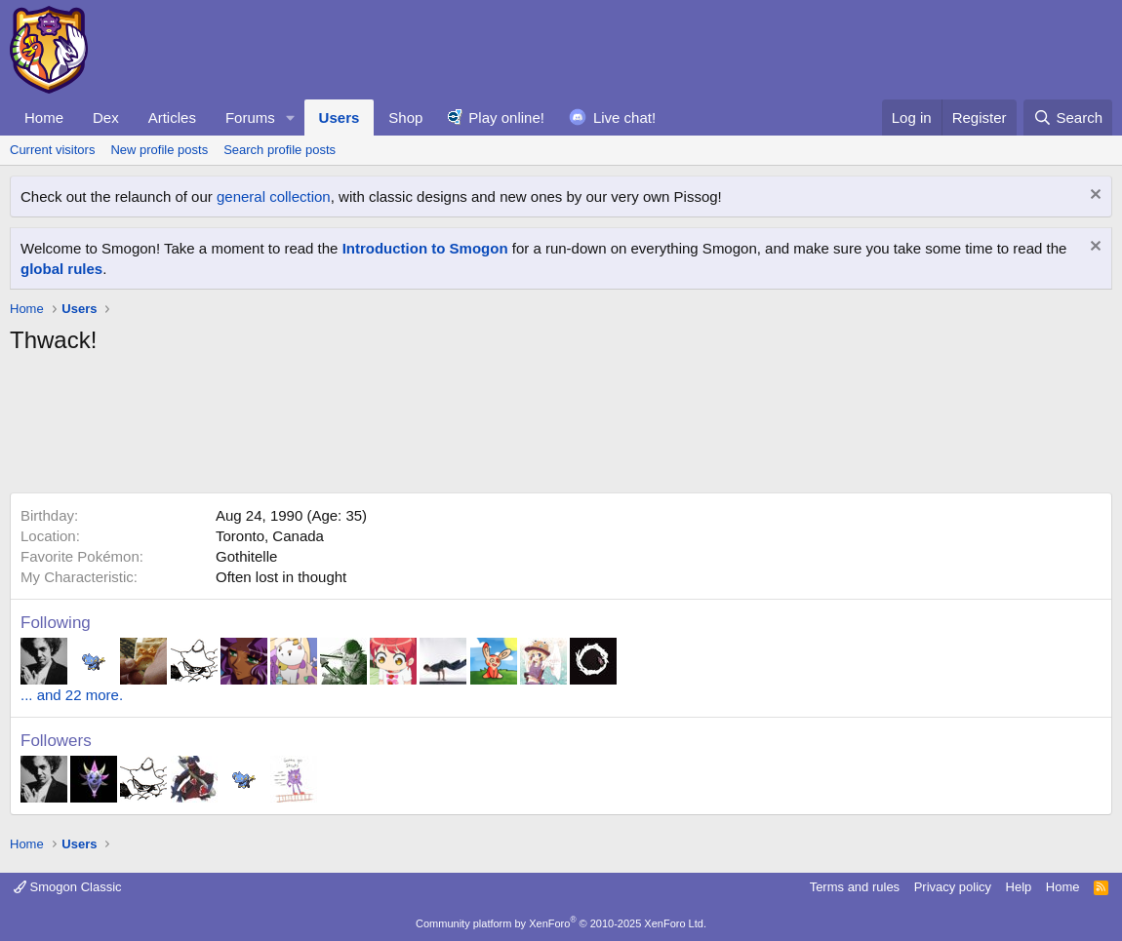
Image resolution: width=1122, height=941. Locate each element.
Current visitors (52, 149)
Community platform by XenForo (561, 923)
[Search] (1067, 117)
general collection (274, 196)
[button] (290, 117)
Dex (106, 117)
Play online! (506, 117)
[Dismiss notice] (1093, 196)
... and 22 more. (71, 694)
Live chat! (624, 117)
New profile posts (159, 149)
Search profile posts (279, 149)
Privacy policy (952, 887)
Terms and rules (855, 887)
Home (43, 117)
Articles (172, 117)
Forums (250, 117)
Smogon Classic (68, 887)
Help (1019, 887)
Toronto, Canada (270, 536)
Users (339, 117)
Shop (405, 117)
